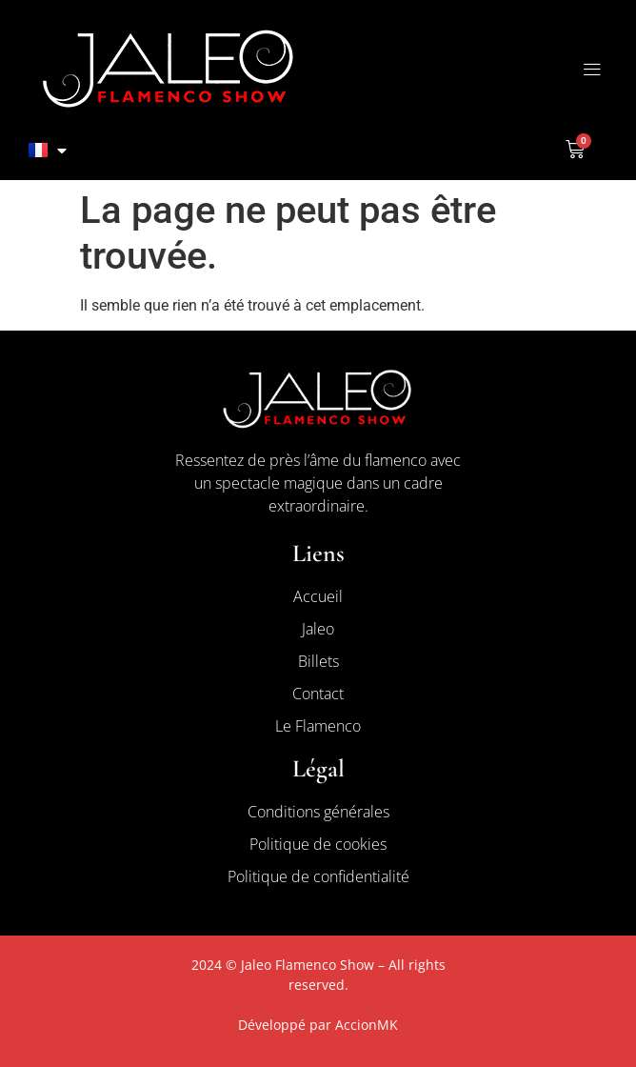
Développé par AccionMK (318, 1025)
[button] (591, 69)
